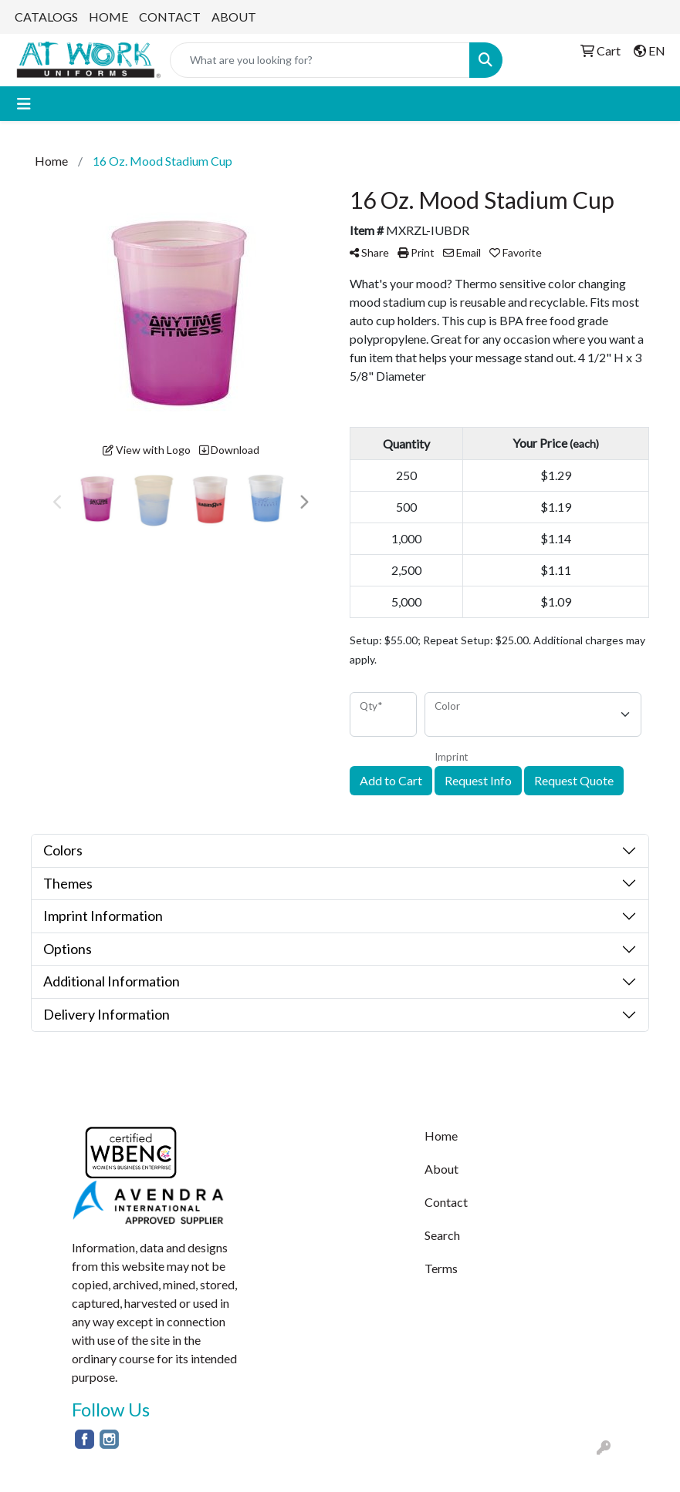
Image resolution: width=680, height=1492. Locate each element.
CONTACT (170, 16)
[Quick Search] (320, 60)
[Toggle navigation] (24, 103)
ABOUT (233, 16)
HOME (108, 16)
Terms (441, 1268)
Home (441, 1135)
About (441, 1168)
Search (442, 1235)
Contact (446, 1202)
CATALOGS (46, 16)
